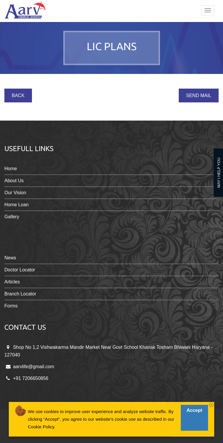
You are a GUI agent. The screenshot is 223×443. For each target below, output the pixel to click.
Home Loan (16, 204)
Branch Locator (20, 293)
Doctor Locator (19, 269)
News (10, 257)
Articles (12, 281)
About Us (14, 180)
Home (10, 168)
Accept (194, 410)
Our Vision (15, 192)
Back (18, 95)
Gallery (11, 216)
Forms (11, 305)
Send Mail (198, 95)
